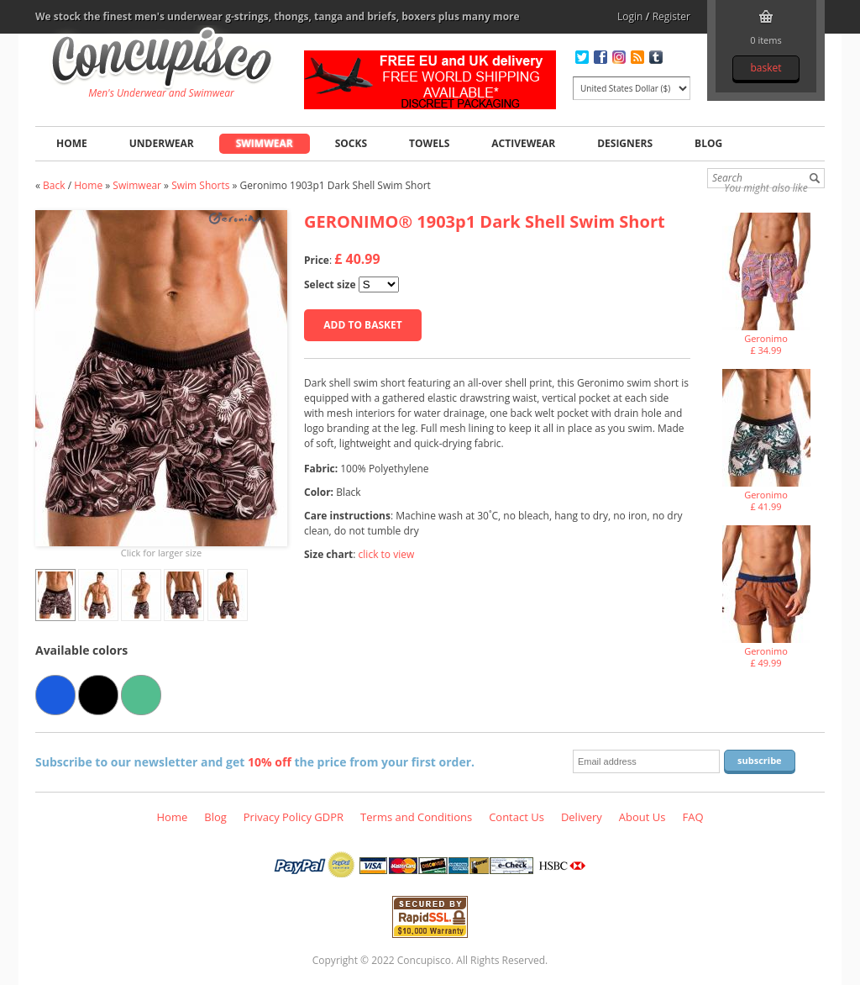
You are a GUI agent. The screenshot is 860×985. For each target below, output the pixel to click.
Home (71, 143)
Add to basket (362, 325)
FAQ (692, 816)
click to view (387, 554)
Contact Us (516, 816)
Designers (625, 143)
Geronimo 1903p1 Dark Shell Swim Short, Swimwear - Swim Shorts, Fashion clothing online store (162, 59)
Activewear (523, 143)
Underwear (161, 143)
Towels (429, 143)
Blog (708, 143)
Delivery (581, 816)
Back (54, 185)
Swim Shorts (200, 185)
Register (671, 16)
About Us (642, 816)
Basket (765, 68)
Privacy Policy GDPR (293, 816)
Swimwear (264, 143)
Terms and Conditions (416, 816)
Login (629, 16)
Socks (351, 143)
